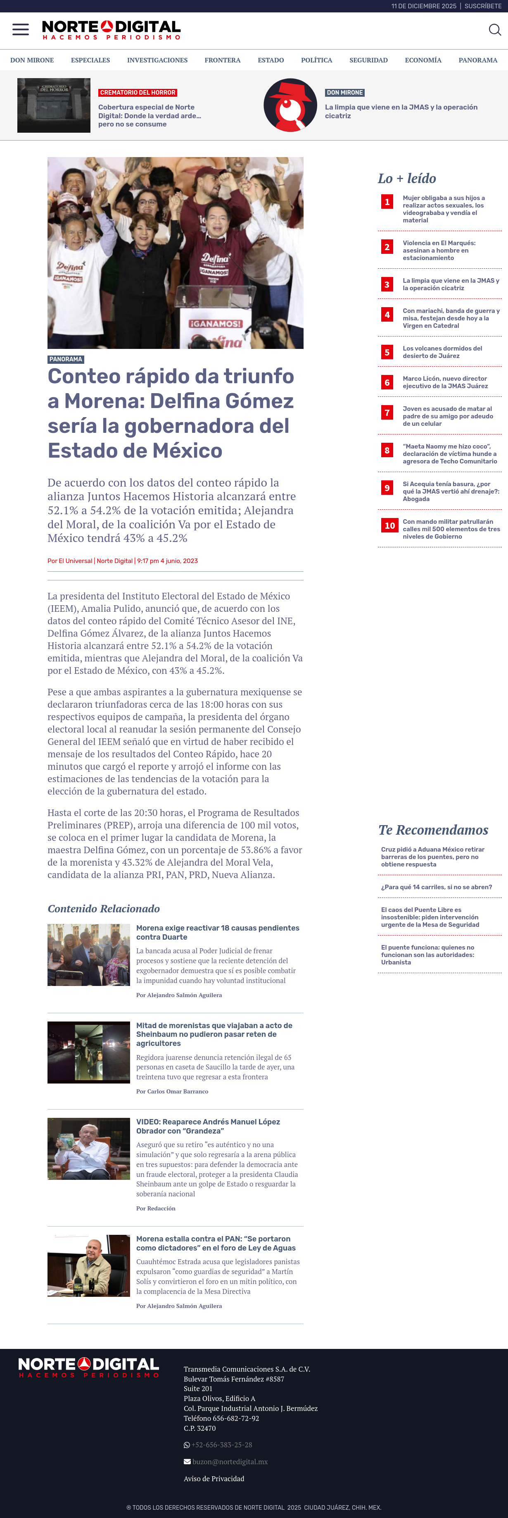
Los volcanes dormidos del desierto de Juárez (442, 352)
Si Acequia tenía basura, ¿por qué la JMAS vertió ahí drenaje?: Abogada (451, 491)
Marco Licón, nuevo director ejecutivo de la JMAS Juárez (445, 382)
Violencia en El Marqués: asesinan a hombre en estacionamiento (439, 250)
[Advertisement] (425, 1120)
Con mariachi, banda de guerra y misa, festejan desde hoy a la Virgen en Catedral (451, 318)
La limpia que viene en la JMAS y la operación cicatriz (451, 284)
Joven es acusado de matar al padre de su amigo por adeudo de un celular (448, 416)
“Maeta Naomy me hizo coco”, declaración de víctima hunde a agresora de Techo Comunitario (450, 454)
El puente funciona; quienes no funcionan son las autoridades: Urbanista (427, 955)
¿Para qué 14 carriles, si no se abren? (436, 887)
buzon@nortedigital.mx (230, 1461)
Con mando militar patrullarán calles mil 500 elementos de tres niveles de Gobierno (452, 529)
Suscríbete (483, 6)
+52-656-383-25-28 (221, 1444)
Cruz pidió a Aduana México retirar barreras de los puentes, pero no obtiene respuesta (432, 857)
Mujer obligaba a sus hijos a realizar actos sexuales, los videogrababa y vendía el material (444, 209)
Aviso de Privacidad (214, 1478)
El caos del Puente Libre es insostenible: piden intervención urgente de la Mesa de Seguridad (430, 917)
